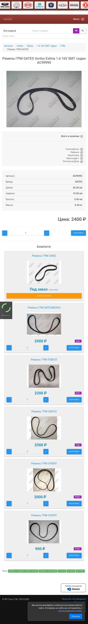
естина (61, 571)
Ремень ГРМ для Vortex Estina (23, 571)
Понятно (76, 616)
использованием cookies (70, 611)
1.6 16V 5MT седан (47, 46)
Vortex (20, 46)
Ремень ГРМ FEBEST (44, 359)
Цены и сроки (44, 296)
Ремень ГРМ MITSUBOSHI (44, 307)
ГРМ (62, 46)
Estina (30, 46)
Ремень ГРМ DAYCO (44, 411)
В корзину (78, 233)
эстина (70, 571)
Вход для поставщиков (74, 599)
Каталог (8, 46)
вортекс (80, 571)
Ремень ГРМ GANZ (44, 255)
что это (53, 289)
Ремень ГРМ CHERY (44, 463)
